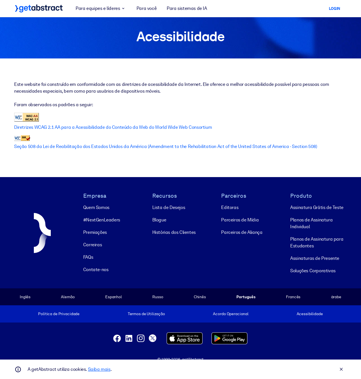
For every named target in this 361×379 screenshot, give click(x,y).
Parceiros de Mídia (240, 220)
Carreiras (92, 244)
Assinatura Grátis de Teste (317, 207)
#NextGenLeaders (101, 220)
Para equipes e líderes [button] (101, 8)
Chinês (200, 297)
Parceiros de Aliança (241, 232)
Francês (293, 297)
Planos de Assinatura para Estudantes (316, 242)
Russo (157, 297)
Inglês (25, 297)
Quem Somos (96, 207)
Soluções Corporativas (313, 270)
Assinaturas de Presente (314, 258)
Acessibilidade (310, 314)
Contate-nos (96, 269)
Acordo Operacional (230, 314)
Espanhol (113, 297)
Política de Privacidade (59, 314)
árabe (336, 297)
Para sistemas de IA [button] (187, 8)
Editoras (229, 207)
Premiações (95, 232)
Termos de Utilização (146, 314)
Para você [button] (147, 8)
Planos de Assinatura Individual (311, 223)
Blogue (159, 220)
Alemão (67, 297)
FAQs (88, 257)
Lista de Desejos (168, 207)
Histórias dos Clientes (174, 232)
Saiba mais (99, 369)
